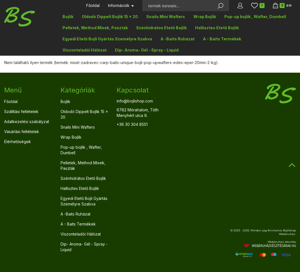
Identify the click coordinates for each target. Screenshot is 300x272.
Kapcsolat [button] (133, 90)
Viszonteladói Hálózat (85, 50)
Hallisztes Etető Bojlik (217, 27)
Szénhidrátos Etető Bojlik (161, 27)
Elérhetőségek (17, 141)
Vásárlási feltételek (21, 131)
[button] (240, 5)
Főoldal (93, 5)
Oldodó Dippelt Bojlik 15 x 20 (110, 16)
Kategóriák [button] (78, 90)
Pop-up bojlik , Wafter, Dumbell (255, 16)
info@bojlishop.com (135, 101)
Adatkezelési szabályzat (26, 121)
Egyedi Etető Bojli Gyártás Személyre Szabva (107, 38)
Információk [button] (121, 5)
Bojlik (68, 16)
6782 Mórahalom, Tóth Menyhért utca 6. (138, 112)
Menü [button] (13, 90)
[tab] (28, 90)
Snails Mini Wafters (165, 16)
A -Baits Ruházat (177, 38)
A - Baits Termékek (222, 38)
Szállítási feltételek (21, 111)
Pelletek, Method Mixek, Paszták (95, 27)
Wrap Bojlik (204, 16)
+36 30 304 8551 (132, 124)
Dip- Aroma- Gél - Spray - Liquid (147, 50)
